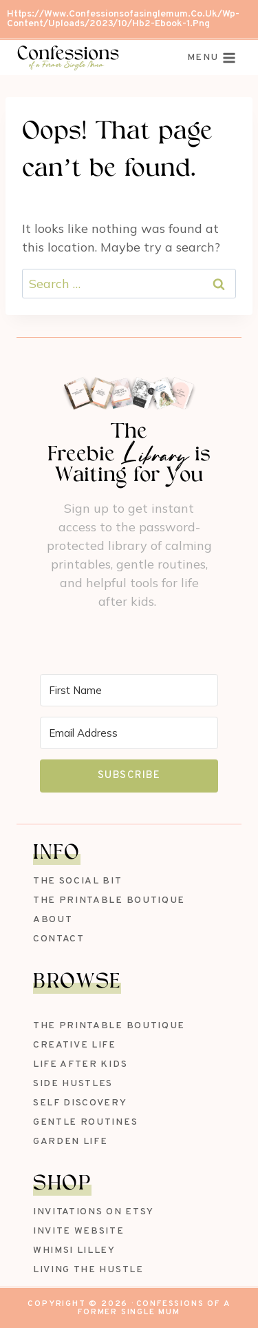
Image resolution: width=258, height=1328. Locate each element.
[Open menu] (211, 58)
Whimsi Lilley (74, 1250)
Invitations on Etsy (93, 1212)
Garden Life (70, 1141)
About (52, 920)
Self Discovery (80, 1103)
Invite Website (79, 1231)
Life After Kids (80, 1064)
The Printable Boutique (109, 900)
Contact (59, 939)
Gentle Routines (85, 1122)
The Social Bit (77, 881)
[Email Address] (129, 733)
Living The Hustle (88, 1270)
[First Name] (129, 690)
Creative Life (74, 1045)
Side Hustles (73, 1084)
